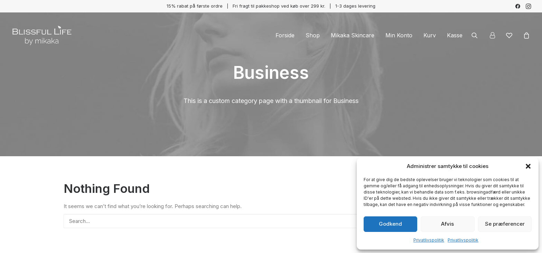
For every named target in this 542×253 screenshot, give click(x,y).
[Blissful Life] (42, 35)
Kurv (429, 35)
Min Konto (398, 35)
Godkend (390, 224)
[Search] (271, 221)
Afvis (447, 224)
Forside (285, 35)
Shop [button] (313, 35)
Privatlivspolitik (428, 240)
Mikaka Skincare (352, 35)
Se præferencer (505, 224)
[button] (528, 166)
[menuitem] (517, 6)
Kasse (454, 35)
